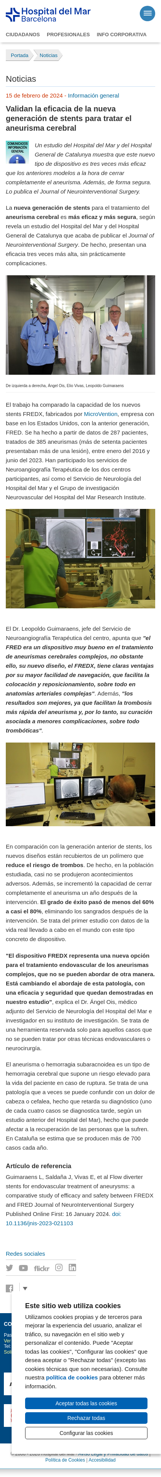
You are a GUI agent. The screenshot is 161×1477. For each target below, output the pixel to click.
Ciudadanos (23, 34)
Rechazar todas (86, 1418)
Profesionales (68, 34)
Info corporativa (122, 34)
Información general (93, 95)
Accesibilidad (101, 1460)
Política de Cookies (65, 1460)
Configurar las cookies (86, 1433)
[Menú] (147, 13)
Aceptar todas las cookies (86, 1403)
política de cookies (72, 1377)
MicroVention (101, 414)
